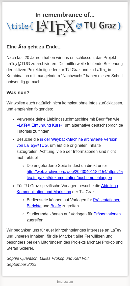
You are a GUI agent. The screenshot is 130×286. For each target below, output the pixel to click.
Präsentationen (106, 200)
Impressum (65, 281)
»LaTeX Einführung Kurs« (40, 125)
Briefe (55, 206)
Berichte (34, 206)
